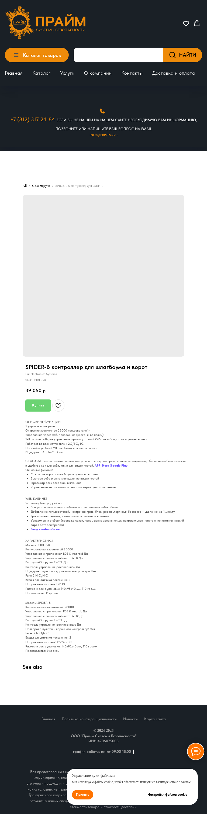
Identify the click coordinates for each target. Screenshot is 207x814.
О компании (98, 73)
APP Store (102, 465)
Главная (14, 73)
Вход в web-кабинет (45, 529)
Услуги (67, 73)
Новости (130, 719)
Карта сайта (155, 719)
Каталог (41, 73)
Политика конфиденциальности (89, 719)
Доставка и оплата (173, 73)
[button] (186, 23)
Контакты (132, 73)
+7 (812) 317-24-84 (32, 119)
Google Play (118, 465)
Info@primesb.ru (104, 135)
